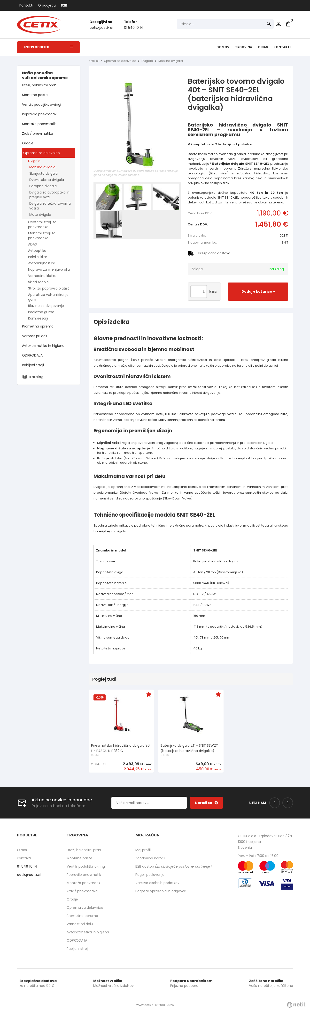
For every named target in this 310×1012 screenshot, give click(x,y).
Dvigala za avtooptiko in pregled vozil (49, 195)
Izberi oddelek (48, 47)
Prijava (278, 24)
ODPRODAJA (32, 355)
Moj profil (143, 850)
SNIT (285, 242)
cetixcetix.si (101, 27)
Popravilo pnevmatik (39, 114)
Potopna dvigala (43, 186)
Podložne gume (41, 312)
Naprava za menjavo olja (49, 269)
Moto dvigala (40, 214)
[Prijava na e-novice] (206, 803)
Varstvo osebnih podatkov (157, 882)
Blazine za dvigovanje (46, 305)
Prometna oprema (38, 326)
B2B (64, 5)
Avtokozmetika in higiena (43, 345)
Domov (223, 47)
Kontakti (26, 5)
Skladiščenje (38, 282)
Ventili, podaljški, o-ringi (41, 104)
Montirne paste (35, 94)
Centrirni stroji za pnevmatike (42, 224)
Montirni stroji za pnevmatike (41, 235)
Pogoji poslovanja (149, 874)
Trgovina (243, 47)
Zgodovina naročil (150, 858)
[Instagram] (287, 802)
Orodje (27, 143)
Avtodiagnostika (41, 263)
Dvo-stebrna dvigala (46, 179)
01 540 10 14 (133, 27)
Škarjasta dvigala (43, 173)
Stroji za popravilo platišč (49, 288)
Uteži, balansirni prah (39, 85)
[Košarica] (288, 24)
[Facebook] (274, 802)
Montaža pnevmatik (39, 123)
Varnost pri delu (35, 336)
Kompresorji (38, 318)
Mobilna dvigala (42, 167)
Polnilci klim (37, 256)
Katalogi (36, 376)
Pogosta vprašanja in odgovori (160, 891)
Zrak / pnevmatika (37, 133)
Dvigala (34, 160)
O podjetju (47, 5)
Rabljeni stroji (33, 365)
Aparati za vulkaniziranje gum (48, 297)
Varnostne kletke (42, 275)
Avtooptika (37, 250)
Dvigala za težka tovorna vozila (50, 206)
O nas (263, 47)
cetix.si (94, 61)
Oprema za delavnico (41, 152)
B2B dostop (173, 866)
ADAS (32, 244)
